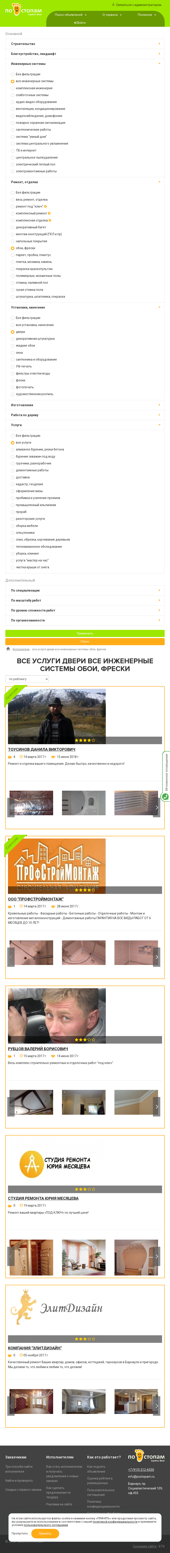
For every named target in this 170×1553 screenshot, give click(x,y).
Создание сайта (144, 1546)
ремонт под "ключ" (29, 206)
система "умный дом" (29, 137)
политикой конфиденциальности (115, 1521)
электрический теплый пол (33, 164)
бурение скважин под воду (33, 456)
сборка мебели (24, 526)
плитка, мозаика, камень (31, 262)
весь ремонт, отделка (29, 200)
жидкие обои (23, 345)
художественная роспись (32, 394)
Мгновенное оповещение (165, 755)
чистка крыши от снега (30, 567)
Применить (85, 633)
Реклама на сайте (59, 1504)
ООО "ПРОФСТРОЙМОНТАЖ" (36, 899)
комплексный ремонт (30, 213)
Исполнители (21, 649)
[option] (31, 807)
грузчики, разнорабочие (31, 463)
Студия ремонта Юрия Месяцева (43, 1198)
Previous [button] (11, 807)
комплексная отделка (31, 220)
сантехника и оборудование (34, 359)
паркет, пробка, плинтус (31, 255)
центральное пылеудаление (34, 157)
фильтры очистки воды (30, 373)
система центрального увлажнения (39, 144)
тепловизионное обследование (36, 547)
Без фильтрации (25, 74)
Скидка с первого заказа (23, 1489)
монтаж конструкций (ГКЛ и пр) (36, 234)
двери (18, 332)
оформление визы (27, 491)
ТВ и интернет (24, 150)
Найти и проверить (19, 1480)
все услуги (21, 443)
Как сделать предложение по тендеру (58, 1492)
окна (17, 353)
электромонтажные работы (34, 171)
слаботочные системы (29, 95)
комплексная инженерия (31, 88)
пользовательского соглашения (46, 1525)
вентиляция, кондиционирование (38, 109)
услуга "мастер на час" (30, 560)
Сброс (85, 641)
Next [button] (156, 807)
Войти (81, 22)
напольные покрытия (29, 241)
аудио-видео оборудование (34, 102)
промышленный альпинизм (33, 505)
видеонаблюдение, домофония (36, 116)
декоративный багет (28, 227)
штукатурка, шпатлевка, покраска (38, 297)
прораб (19, 512)
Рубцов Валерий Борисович (38, 1049)
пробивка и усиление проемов (35, 498)
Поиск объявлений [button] (71, 14)
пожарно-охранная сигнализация (38, 123)
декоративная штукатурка (33, 339)
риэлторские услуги (28, 519)
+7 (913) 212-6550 (141, 1469)
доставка (20, 477)
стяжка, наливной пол (29, 283)
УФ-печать (21, 366)
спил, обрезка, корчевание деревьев (40, 540)
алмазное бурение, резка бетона (37, 449)
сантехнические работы (31, 130)
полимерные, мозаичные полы (36, 276)
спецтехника (23, 533)
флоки (18, 380)
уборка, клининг (25, 553)
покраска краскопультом (31, 269)
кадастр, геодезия (27, 484)
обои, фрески (23, 248)
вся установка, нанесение (32, 325)
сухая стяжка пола (27, 290)
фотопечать (22, 387)
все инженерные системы (32, 81)
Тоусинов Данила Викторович (41, 749)
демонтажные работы (29, 470)
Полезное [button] (147, 14)
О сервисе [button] (112, 14)
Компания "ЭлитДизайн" (35, 1348)
